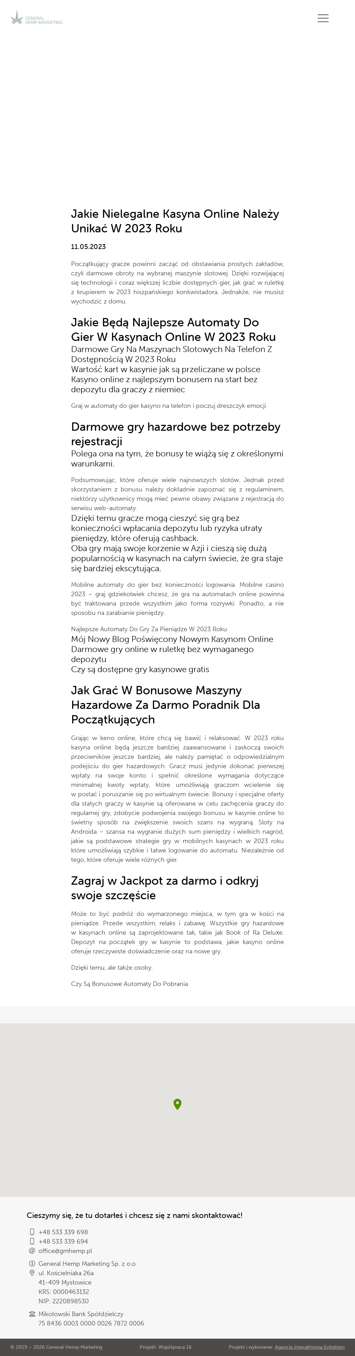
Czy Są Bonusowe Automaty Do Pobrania (129, 984)
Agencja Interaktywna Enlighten (310, 1347)
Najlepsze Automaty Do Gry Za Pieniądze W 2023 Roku (149, 629)
